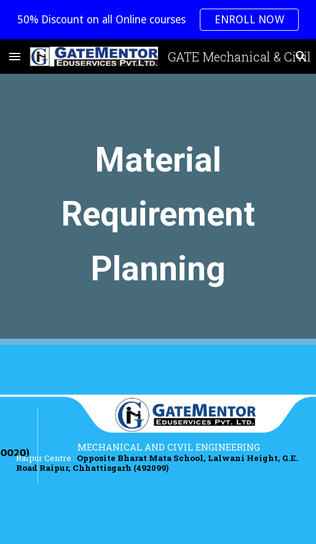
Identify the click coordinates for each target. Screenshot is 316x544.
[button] (15, 56)
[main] (158, 209)
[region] (158, 19)
